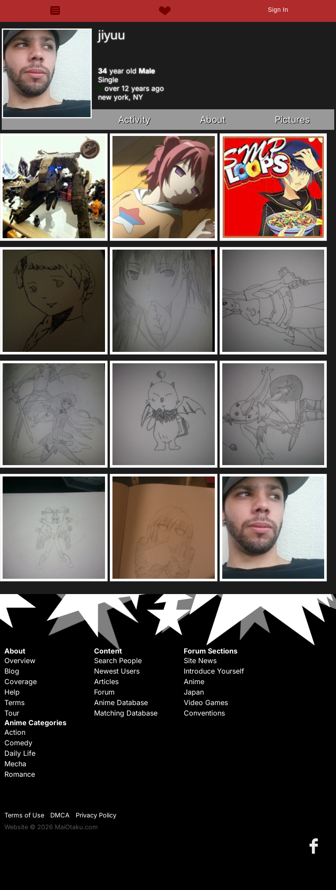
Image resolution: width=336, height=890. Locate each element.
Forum (104, 692)
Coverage (20, 681)
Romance (19, 774)
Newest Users (117, 671)
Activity (134, 119)
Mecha (15, 763)
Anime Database (121, 702)
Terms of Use (24, 815)
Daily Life (19, 753)
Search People (118, 660)
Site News (200, 660)
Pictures (292, 119)
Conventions (204, 713)
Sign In (278, 9)
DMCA (60, 815)
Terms (14, 702)
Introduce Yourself (214, 671)
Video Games (206, 702)
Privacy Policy (96, 815)
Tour (11, 713)
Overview (19, 660)
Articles (106, 681)
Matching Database (126, 713)
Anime (194, 681)
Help (12, 692)
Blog (11, 671)
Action (14, 732)
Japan (194, 692)
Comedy (18, 742)
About (212, 119)
